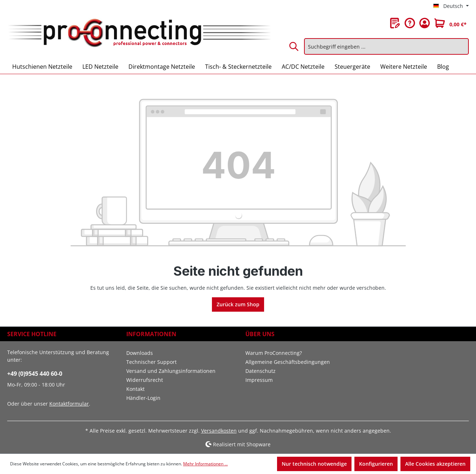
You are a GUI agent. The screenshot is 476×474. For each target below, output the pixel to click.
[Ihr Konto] (424, 23)
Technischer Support (151, 361)
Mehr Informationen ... (205, 464)
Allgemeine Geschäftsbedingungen (287, 361)
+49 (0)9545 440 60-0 (34, 374)
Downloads (139, 352)
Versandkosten (219, 430)
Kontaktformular (69, 403)
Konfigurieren (376, 463)
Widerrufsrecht (144, 379)
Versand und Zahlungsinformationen (171, 370)
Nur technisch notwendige (314, 463)
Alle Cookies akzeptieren (435, 463)
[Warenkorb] (450, 23)
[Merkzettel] (395, 23)
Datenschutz (260, 370)
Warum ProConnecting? (273, 352)
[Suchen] (294, 46)
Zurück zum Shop (238, 304)
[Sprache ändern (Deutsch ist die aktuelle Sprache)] (451, 6)
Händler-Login (143, 397)
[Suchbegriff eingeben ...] (386, 46)
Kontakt (135, 388)
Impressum (259, 379)
